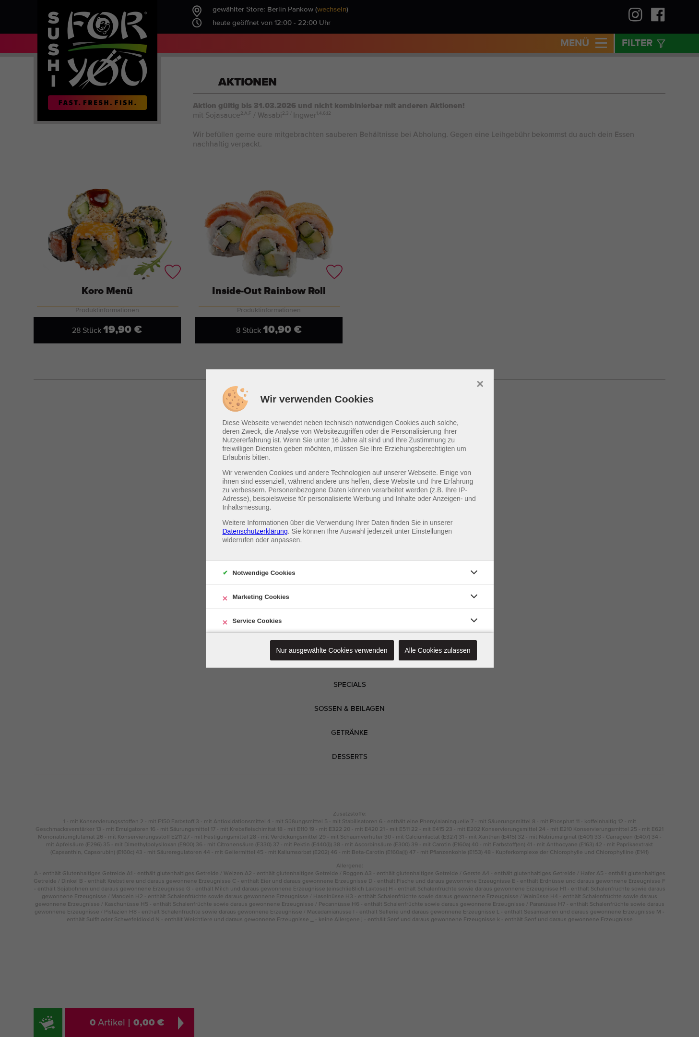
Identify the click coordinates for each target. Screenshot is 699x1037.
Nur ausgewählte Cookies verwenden (332, 650)
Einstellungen (432, 531)
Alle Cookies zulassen (438, 650)
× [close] (480, 383)
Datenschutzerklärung (255, 531)
